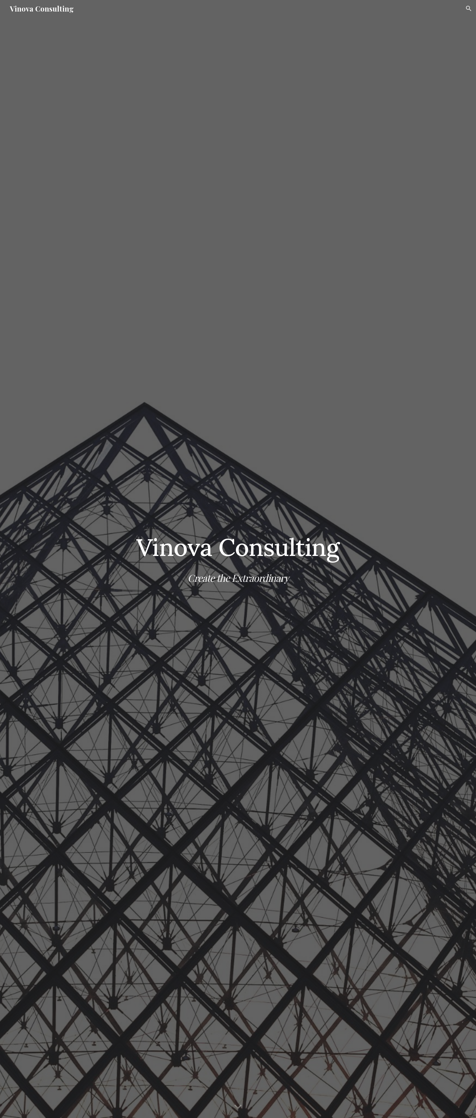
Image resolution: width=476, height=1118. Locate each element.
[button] (468, 8)
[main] (238, 558)
